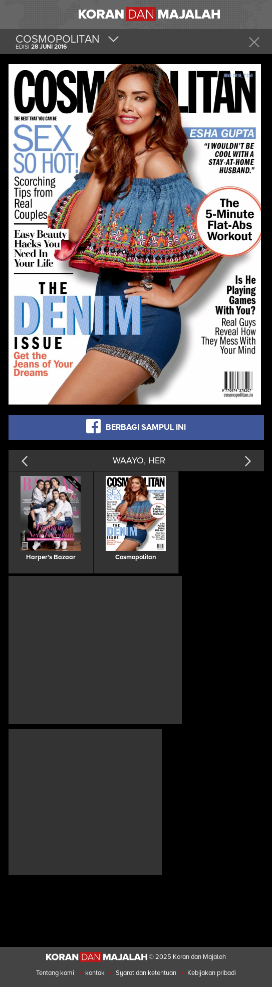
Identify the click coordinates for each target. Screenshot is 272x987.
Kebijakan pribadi (211, 973)
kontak (95, 973)
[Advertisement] (95, 649)
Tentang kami (55, 973)
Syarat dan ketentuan (146, 973)
